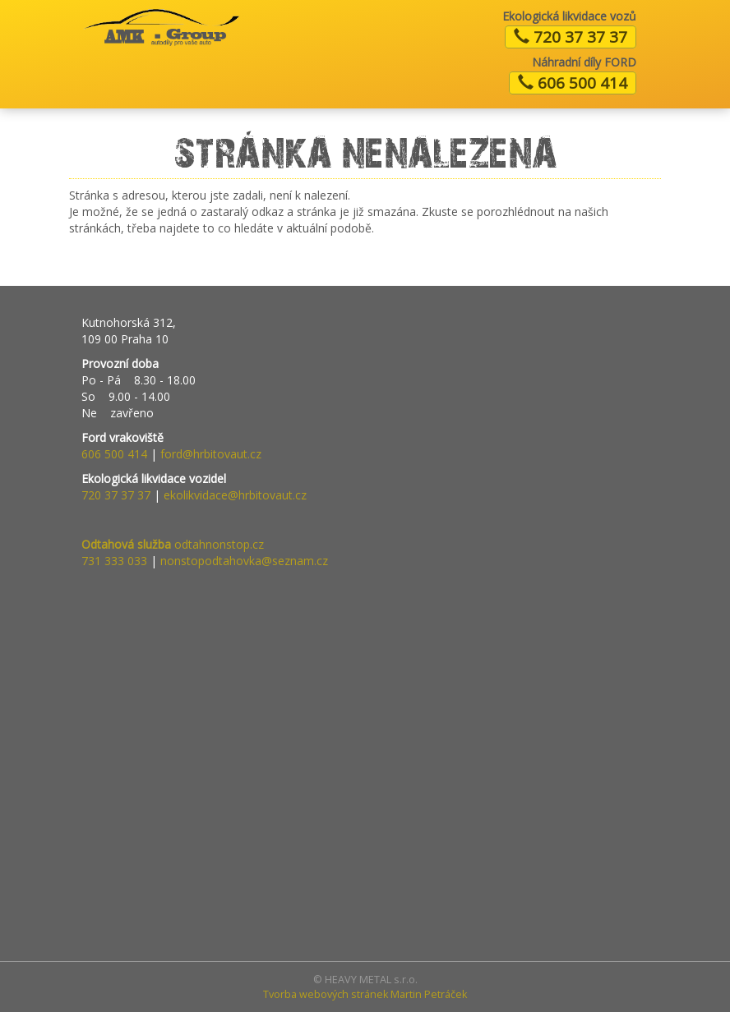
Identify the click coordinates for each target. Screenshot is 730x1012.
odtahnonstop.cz (172, 544)
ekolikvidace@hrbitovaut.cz (235, 495)
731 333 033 (114, 560)
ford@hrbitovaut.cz (210, 454)
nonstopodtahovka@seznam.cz (244, 560)
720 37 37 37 (570, 37)
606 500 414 (572, 83)
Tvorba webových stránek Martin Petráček (365, 994)
